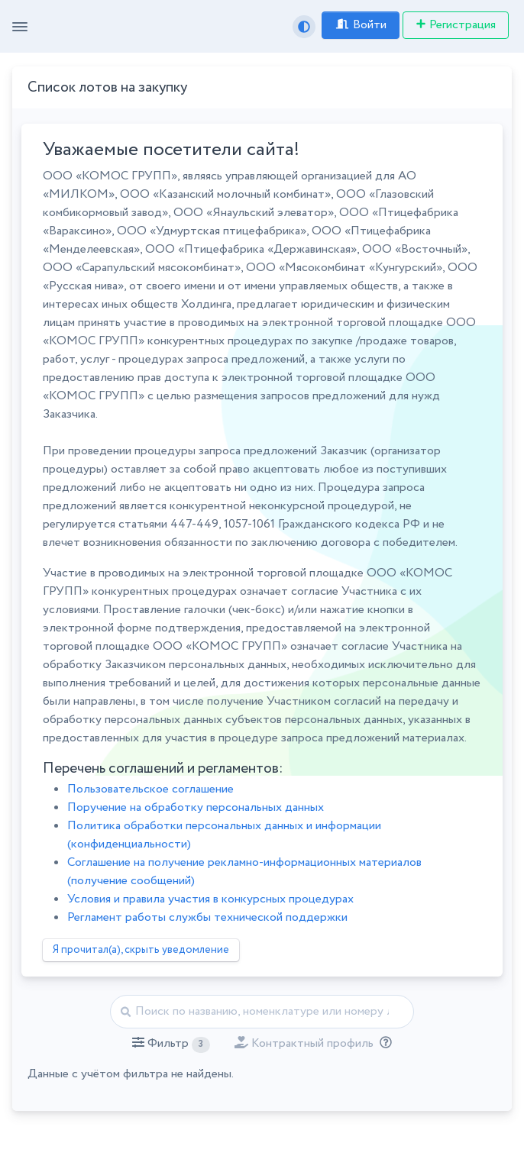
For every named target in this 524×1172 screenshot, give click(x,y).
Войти (361, 25)
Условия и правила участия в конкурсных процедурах (210, 899)
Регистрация (456, 25)
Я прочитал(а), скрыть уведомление (141, 949)
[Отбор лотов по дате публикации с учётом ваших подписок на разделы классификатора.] (383, 1043)
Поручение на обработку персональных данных (195, 807)
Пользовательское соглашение (150, 789)
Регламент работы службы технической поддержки (207, 917)
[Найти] (262, 1011)
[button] (170, 1044)
